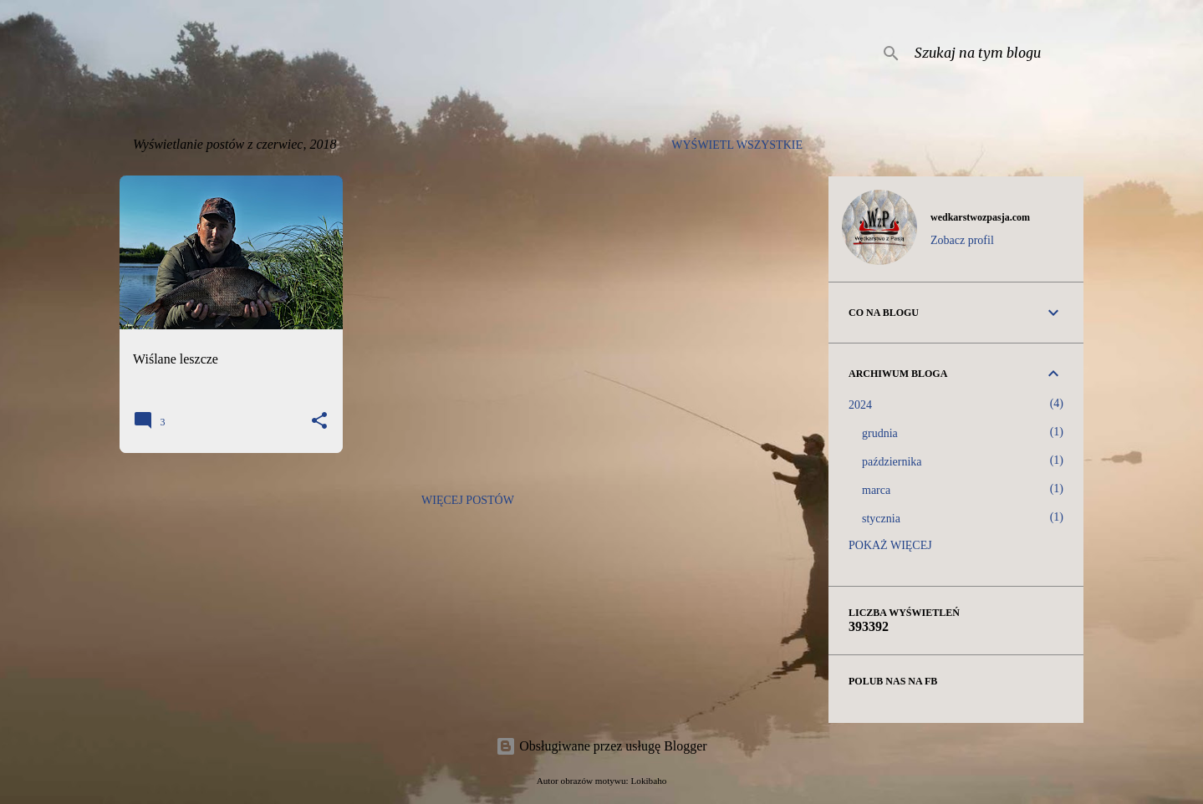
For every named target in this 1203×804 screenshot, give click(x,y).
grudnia (880, 433)
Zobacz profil (962, 240)
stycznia (881, 518)
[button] (319, 421)
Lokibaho (648, 781)
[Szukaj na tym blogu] (995, 53)
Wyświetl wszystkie (737, 145)
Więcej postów (467, 500)
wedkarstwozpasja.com (980, 217)
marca (876, 490)
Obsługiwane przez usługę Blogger (601, 746)
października (892, 461)
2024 (860, 405)
